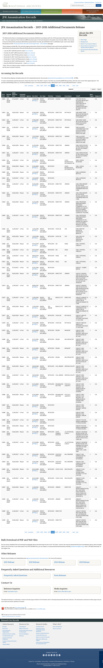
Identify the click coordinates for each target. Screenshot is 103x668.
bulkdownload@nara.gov (78, 546)
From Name (68, 96)
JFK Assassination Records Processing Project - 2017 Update (30, 43)
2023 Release (34, 562)
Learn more (88, 665)
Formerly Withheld (22, 95)
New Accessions (57, 628)
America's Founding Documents (92, 11)
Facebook (44, 655)
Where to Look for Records (43, 637)
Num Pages (92, 95)
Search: (71, 89)
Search (98, 5)
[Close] (101, 653)
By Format (5, 628)
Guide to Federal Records (42, 633)
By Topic (5, 626)
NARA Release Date (14, 94)
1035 (41, 85)
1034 (38, 85)
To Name (58, 96)
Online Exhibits (6, 644)
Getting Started (40, 626)
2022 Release (59, 562)
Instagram (49, 655)
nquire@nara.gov (13, 591)
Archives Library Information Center (10, 641)
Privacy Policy (45, 661)
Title (78, 96)
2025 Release (9, 562)
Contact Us (98, 2)
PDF (34, 100)
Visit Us (72, 11)
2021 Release (84, 562)
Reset (99, 89)
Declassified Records (41, 635)
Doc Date (35, 96)
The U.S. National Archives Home (21, 4)
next (73, 85)
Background (84, 42)
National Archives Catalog (9, 634)
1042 (67, 85)
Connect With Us (51, 652)
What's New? (57, 624)
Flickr (59, 655)
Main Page (84, 39)
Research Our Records (10, 11)
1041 (64, 85)
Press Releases (60, 575)
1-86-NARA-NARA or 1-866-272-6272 (51, 665)
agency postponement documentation (37, 558)
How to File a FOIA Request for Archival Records (42, 643)
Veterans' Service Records (31, 11)
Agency (29, 96)
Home (3, 20)
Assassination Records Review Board (89, 50)
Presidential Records (8, 635)
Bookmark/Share (89, 2)
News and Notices (57, 626)
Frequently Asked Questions (15, 575)
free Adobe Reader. (20, 607)
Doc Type (42, 96)
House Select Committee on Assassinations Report (89, 46)
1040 (60, 85)
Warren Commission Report (89, 44)
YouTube (54, 655)
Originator (98, 96)
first (26, 85)
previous (30, 85)
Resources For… (24, 624)
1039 (56, 85)
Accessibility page (40, 609)
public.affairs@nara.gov (64, 591)
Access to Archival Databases (7, 638)
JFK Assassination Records (25, 20)
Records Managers (24, 634)
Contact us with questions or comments (11, 616)
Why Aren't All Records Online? (41, 639)
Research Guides (41, 624)
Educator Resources (51, 11)
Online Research (8, 624)
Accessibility (38, 661)
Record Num (9, 95)
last (77, 85)
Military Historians (23, 628)
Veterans (21, 635)
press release (28, 50)
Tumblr (52, 655)
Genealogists (22, 626)
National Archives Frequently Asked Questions (40, 630)
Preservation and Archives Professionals (25, 631)
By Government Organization (6, 631)
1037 (49, 85)
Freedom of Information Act (56, 661)
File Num (50, 96)
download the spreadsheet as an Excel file (59, 78)
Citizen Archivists (79, 2)
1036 (45, 85)
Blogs (57, 655)
